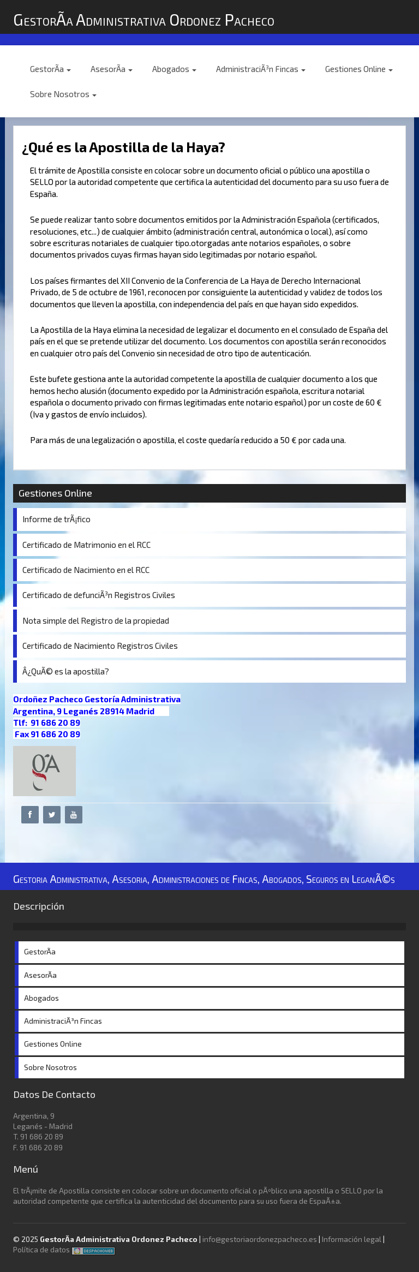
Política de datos (41, 1249)
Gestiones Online (359, 69)
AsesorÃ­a (112, 69)
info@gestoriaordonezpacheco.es (259, 1239)
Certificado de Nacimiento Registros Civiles (100, 645)
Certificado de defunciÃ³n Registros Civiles (98, 595)
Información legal (351, 1239)
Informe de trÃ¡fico (56, 519)
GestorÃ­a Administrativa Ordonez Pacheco (143, 19)
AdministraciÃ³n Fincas (261, 69)
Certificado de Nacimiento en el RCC (85, 570)
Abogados (174, 69)
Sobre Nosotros (63, 94)
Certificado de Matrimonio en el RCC (86, 545)
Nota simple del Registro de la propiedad (95, 620)
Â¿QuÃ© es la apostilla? (65, 671)
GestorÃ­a (50, 69)
